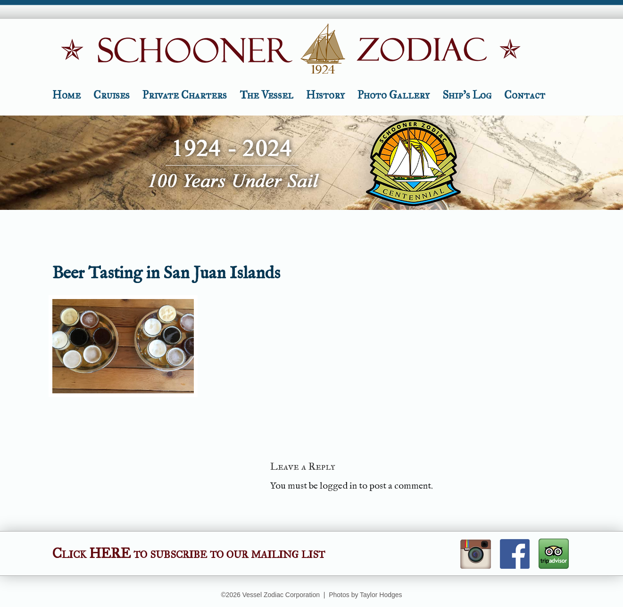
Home (66, 94)
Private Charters (184, 94)
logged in (338, 486)
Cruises (111, 94)
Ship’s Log (466, 94)
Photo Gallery (393, 94)
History (325, 94)
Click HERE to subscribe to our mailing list (188, 553)
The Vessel (266, 94)
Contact (524, 94)
